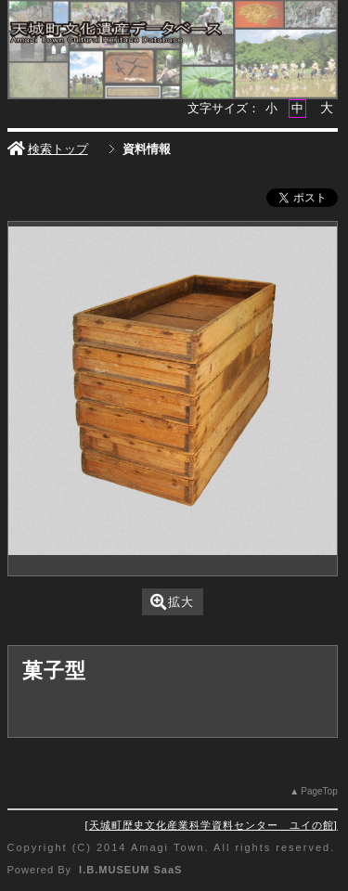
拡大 (172, 602)
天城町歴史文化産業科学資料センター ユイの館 (211, 825)
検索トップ (47, 149)
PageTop (319, 791)
